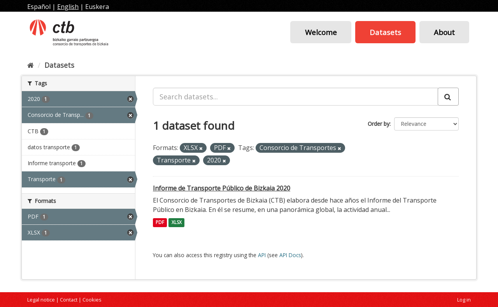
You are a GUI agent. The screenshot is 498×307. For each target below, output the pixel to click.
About (444, 32)
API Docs (290, 255)
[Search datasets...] (295, 97)
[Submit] (448, 97)
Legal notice (41, 299)
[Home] (30, 65)
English (68, 6)
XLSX (177, 222)
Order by (378, 123)
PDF (160, 222)
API (262, 255)
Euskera (97, 6)
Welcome (321, 32)
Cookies (92, 299)
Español (39, 6)
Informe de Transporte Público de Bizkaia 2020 (221, 188)
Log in (464, 299)
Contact (68, 299)
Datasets (385, 32)
